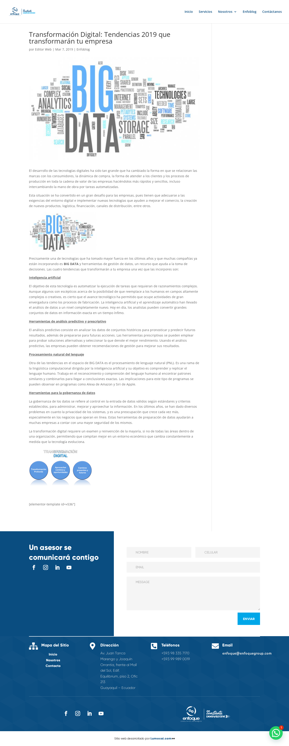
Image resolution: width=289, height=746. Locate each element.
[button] (276, 733)
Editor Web (43, 49)
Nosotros (225, 12)
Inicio (189, 12)
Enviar (249, 619)
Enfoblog (249, 12)
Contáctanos (272, 12)
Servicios (205, 12)
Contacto (53, 666)
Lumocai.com (161, 738)
